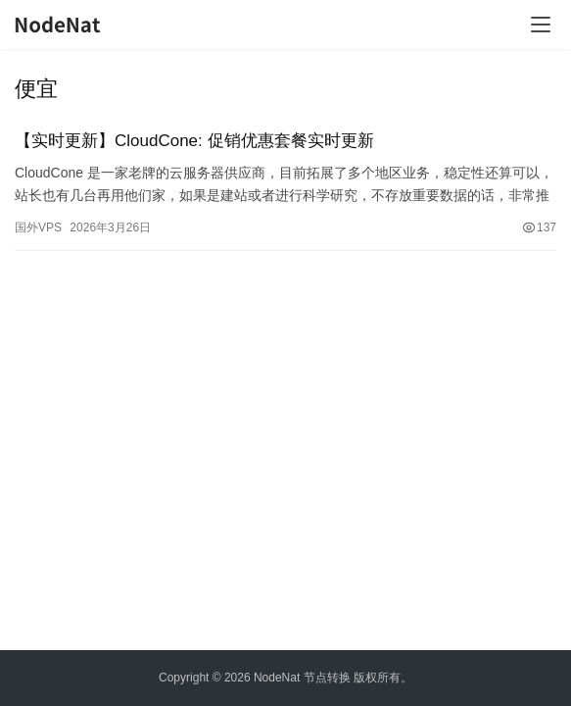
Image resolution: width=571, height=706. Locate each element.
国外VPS (38, 227)
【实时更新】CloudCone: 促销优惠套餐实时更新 (194, 140)
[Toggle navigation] (540, 24)
